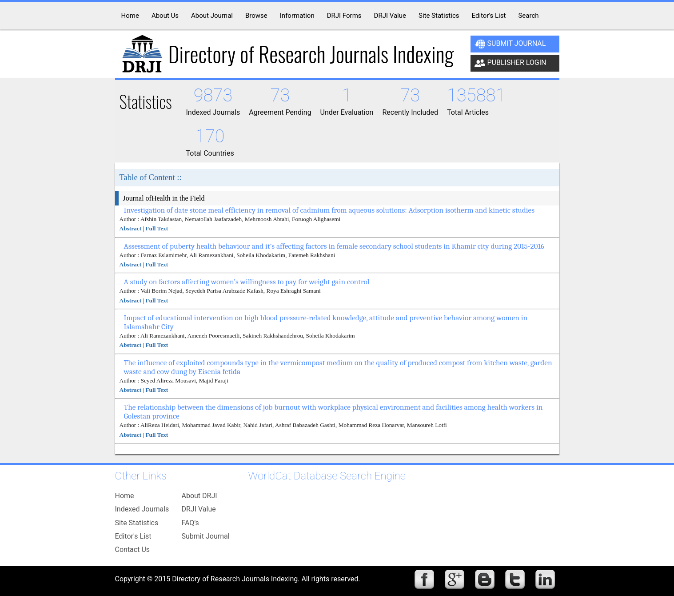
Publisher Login (510, 63)
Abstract (131, 228)
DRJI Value (199, 509)
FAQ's (190, 523)
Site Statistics (137, 523)
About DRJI (199, 495)
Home (124, 495)
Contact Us (132, 549)
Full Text (156, 228)
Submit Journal (510, 44)
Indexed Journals (142, 509)
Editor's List (133, 536)
